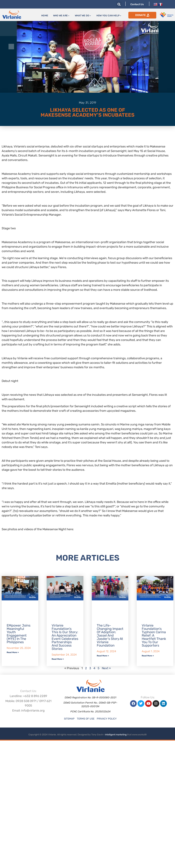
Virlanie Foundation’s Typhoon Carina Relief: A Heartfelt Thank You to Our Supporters (154, 635)
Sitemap (69, 718)
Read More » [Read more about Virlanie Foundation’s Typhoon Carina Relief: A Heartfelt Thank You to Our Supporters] (148, 656)
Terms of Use (85, 718)
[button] (119, 4)
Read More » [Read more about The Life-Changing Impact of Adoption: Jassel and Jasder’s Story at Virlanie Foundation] (103, 656)
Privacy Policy (107, 718)
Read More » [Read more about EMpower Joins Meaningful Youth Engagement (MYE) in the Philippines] (13, 652)
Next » (106, 668)
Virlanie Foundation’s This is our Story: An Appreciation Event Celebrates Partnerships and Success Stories (65, 637)
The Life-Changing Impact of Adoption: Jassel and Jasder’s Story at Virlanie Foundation (110, 635)
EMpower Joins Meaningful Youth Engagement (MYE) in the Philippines (18, 633)
